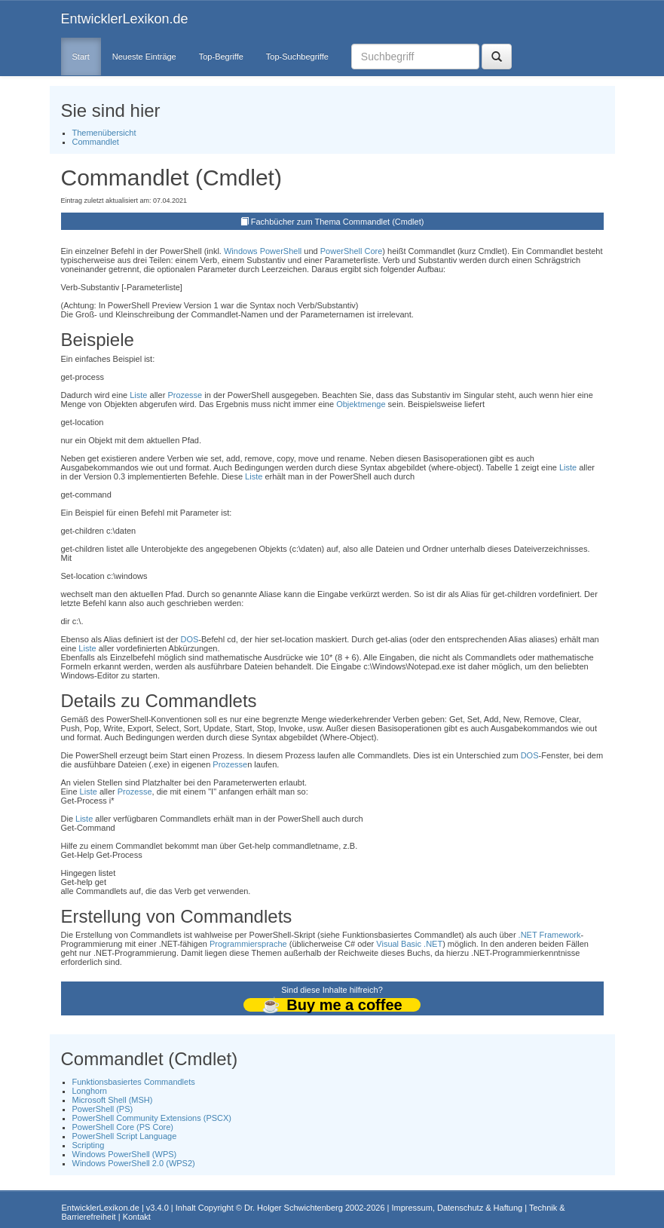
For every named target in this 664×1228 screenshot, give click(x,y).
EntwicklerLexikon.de (124, 18)
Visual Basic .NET (409, 943)
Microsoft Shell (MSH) (112, 1099)
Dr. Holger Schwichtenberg (293, 1207)
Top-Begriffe (221, 56)
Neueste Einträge (144, 56)
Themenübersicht (104, 132)
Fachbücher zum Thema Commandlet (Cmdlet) (337, 221)
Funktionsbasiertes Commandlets (133, 1081)
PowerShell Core (351, 251)
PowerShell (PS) (102, 1108)
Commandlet (95, 141)
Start (81, 56)
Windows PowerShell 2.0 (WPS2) (133, 1163)
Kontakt (137, 1216)
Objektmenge (360, 404)
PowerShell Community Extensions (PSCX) (152, 1117)
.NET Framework (550, 934)
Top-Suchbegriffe (297, 56)
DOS (189, 639)
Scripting (88, 1145)
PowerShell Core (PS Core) (123, 1127)
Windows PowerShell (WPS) (124, 1154)
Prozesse (184, 395)
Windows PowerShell (262, 251)
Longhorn (90, 1090)
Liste (138, 395)
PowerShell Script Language (124, 1136)
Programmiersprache (248, 943)
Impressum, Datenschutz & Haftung (456, 1207)
